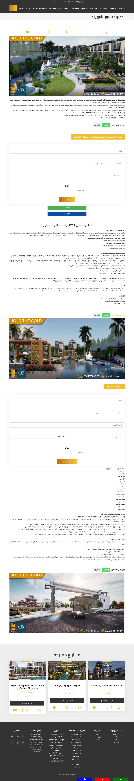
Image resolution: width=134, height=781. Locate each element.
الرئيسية (121, 8)
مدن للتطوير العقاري (56, 755)
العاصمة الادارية (76, 734)
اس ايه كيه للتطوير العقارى (56, 749)
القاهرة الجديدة (76, 742)
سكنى (96, 734)
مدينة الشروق (76, 759)
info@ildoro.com (59, 1)
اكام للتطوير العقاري (56, 737)
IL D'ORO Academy (40, 8)
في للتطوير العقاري (56, 758)
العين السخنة (76, 740)
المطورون (84, 8)
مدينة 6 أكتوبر (76, 751)
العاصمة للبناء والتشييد (56, 745)
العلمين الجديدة (76, 737)
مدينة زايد (76, 748)
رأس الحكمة (76, 764)
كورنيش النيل (76, 767)
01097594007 (75, 1)
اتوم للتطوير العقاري (56, 742)
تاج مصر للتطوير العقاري (56, 740)
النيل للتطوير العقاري (56, 761)
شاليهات (96, 740)
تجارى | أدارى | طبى (96, 737)
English (21, 8)
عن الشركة (113, 8)
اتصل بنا (28, 8)
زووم (67, 213)
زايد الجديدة (76, 761)
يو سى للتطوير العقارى (56, 734)
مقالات (65, 8)
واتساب (67, 207)
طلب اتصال (13, 8)
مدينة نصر (76, 756)
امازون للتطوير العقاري (56, 753)
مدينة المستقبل (76, 753)
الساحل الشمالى (76, 745)
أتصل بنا (97, 125)
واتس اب (106, 125)
